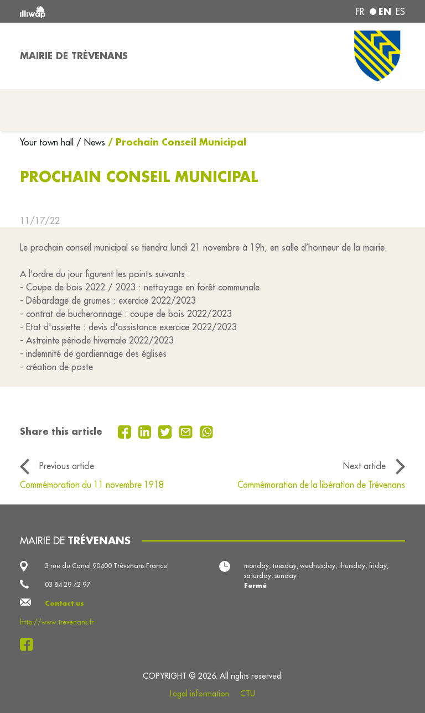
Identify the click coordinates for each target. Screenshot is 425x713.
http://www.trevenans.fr (57, 622)
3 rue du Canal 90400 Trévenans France (106, 565)
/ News (90, 142)
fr (360, 11)
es (400, 11)
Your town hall (48, 142)
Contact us (64, 603)
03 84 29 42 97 (67, 584)
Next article (364, 465)
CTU (247, 694)
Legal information (199, 694)
